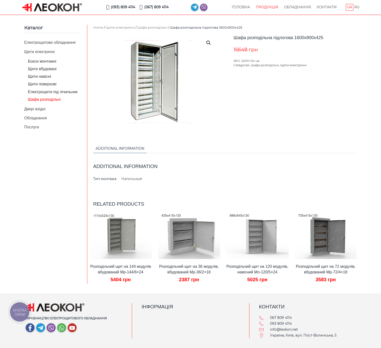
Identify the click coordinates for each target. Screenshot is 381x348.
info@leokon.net (284, 329)
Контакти (327, 7)
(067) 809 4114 (153, 7)
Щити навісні (39, 76)
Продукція (267, 7)
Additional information (120, 148)
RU (356, 7)
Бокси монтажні (42, 61)
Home (98, 27)
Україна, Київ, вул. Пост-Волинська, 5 (303, 335)
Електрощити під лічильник (53, 92)
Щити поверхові (42, 84)
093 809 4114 (281, 323)
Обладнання (297, 7)
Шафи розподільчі (152, 27)
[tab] (117, 149)
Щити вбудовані (42, 69)
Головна (241, 7)
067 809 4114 (281, 317)
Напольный (131, 179)
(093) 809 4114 (120, 7)
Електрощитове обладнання (50, 42)
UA (349, 7)
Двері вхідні (34, 109)
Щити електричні (120, 27)
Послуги (31, 127)
